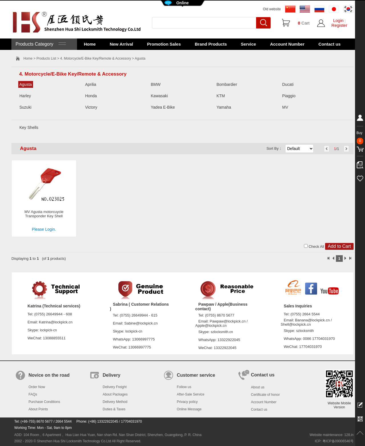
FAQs (33, 394)
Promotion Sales (164, 44)
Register (339, 25)
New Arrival (121, 44)
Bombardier (226, 84)
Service (248, 44)
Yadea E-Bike (163, 107)
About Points (38, 409)
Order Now (37, 387)
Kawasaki (159, 96)
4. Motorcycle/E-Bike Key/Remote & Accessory (95, 58)
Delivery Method (115, 402)
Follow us (184, 387)
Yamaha (223, 107)
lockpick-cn (48, 330)
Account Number (287, 44)
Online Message (189, 409)
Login (338, 20)
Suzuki (25, 107)
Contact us (330, 44)
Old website (272, 9)
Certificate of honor (265, 395)
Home (90, 44)
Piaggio (289, 96)
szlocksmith (305, 331)
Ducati (288, 84)
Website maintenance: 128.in (331, 435)
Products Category (40, 44)
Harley (25, 96)
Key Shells (28, 127)
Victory (91, 107)
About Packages (115, 394)
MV (285, 107)
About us (257, 387)
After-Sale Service (190, 394)
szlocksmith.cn (222, 332)
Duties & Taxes (114, 409)
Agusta (25, 84)
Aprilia (90, 84)
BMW (156, 84)
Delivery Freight (115, 387)
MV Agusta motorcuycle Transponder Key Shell (44, 214)
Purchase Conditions (44, 402)
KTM (220, 96)
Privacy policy (187, 402)
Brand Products (211, 44)
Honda (91, 96)
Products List (46, 58)
